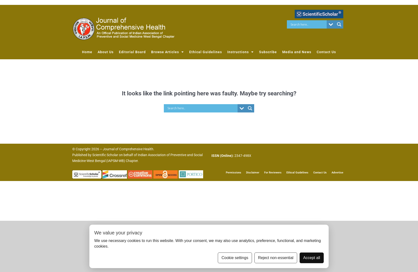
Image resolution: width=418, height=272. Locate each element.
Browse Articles (167, 52)
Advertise (337, 172)
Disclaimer (252, 172)
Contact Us (326, 52)
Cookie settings (234, 258)
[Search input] (308, 24)
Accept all (311, 258)
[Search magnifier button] (339, 24)
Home (87, 52)
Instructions (240, 52)
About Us (106, 52)
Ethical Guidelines (205, 52)
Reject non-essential (275, 258)
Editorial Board (132, 52)
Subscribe (268, 52)
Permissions (233, 172)
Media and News (296, 52)
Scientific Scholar (105, 155)
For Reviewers (273, 172)
